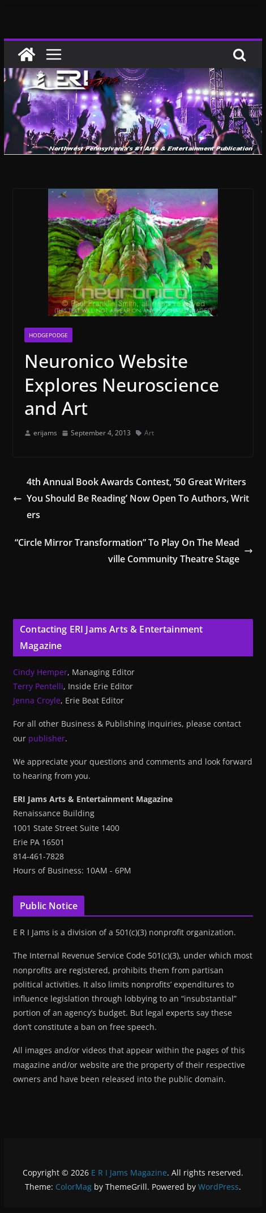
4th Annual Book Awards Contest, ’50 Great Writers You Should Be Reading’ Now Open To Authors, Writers (131, 498)
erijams (45, 433)
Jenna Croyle (37, 700)
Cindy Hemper (40, 672)
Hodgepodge (48, 335)
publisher (46, 738)
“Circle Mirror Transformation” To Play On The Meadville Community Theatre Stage (134, 550)
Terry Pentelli (38, 686)
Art (149, 433)
